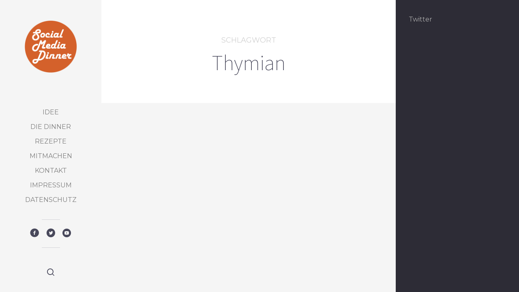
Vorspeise (199, 209)
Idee (51, 112)
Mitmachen (51, 156)
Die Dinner (50, 127)
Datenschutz (51, 200)
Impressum (51, 185)
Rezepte (50, 141)
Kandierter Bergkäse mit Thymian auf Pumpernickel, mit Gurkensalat (176, 246)
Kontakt (51, 170)
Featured (149, 209)
